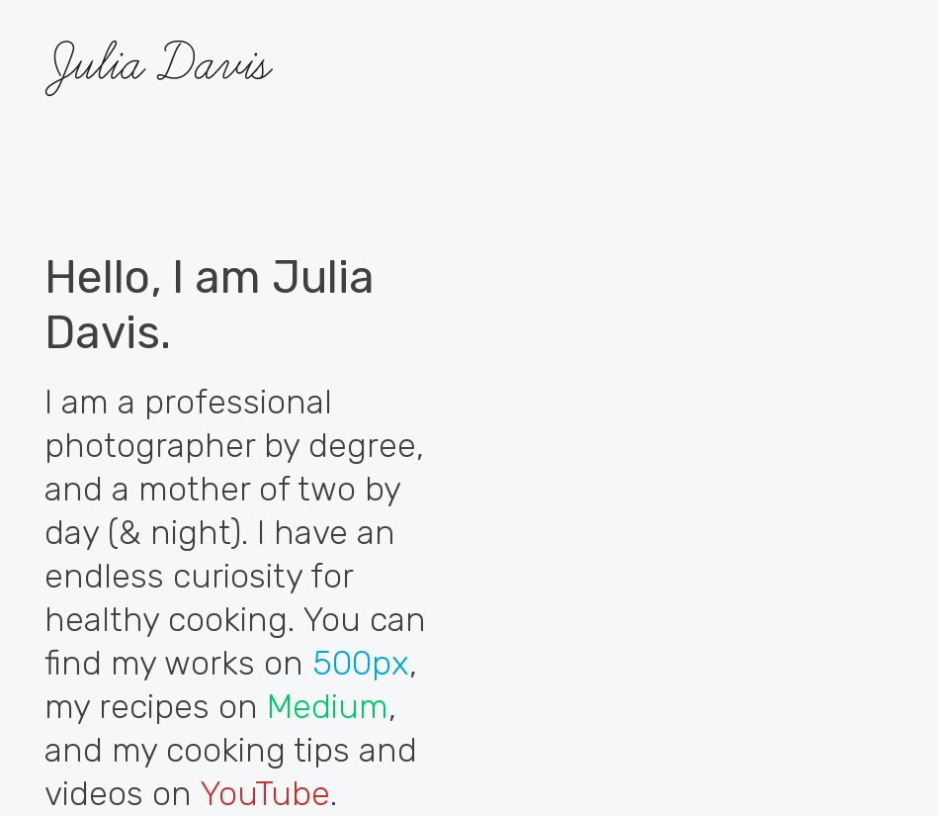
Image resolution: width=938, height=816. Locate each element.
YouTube (265, 793)
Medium (327, 706)
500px (360, 663)
